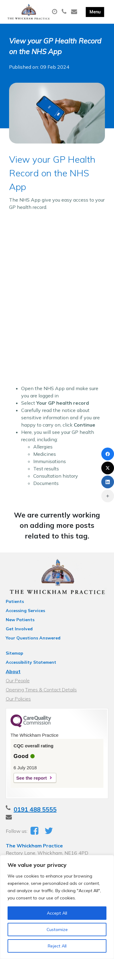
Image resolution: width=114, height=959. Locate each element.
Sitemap (14, 653)
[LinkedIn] (107, 482)
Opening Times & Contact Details (41, 690)
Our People (18, 680)
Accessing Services (25, 610)
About (13, 671)
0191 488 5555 (35, 809)
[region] (57, 907)
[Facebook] (107, 454)
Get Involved (19, 629)
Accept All (57, 913)
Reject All (57, 946)
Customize (57, 929)
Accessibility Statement (31, 662)
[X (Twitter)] (107, 468)
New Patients (20, 619)
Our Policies (18, 699)
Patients (15, 601)
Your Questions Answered (33, 638)
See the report (31, 778)
